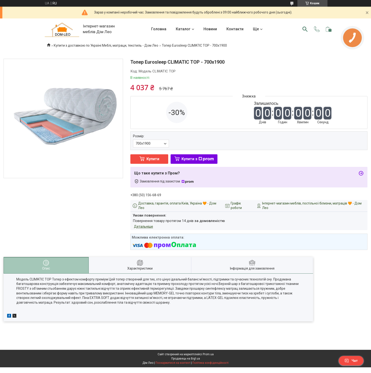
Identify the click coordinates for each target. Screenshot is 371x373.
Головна (158, 29)
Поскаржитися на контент (172, 362)
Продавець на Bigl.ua (185, 358)
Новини (210, 29)
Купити (152, 159)
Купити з (197, 159)
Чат (351, 361)
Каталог (183, 29)
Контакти (234, 29)
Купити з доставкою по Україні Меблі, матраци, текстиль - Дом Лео (106, 45)
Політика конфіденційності (210, 362)
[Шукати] (305, 29)
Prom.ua (208, 354)
